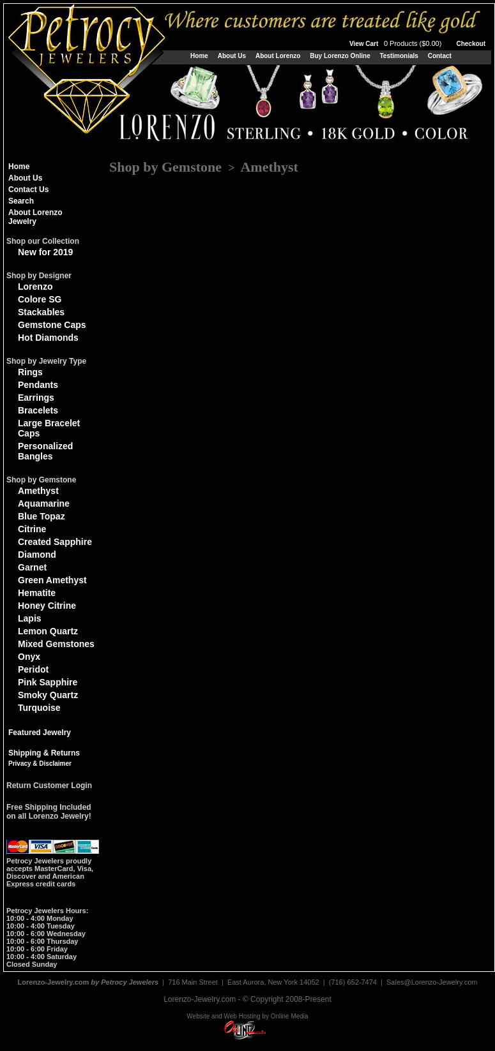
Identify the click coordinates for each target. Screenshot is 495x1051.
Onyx (29, 657)
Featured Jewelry (39, 732)
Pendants (38, 385)
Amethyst (38, 491)
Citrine (32, 529)
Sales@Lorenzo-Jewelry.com (431, 982)
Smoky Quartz (48, 695)
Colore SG (39, 299)
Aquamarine (44, 503)
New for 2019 (45, 252)
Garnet (32, 567)
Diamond (37, 554)
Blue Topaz (41, 516)
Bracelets (38, 410)
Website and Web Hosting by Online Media (247, 1016)
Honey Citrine (47, 605)
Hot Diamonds (48, 337)
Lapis (30, 618)
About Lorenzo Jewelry (35, 217)
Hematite (37, 593)
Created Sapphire (55, 542)
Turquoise (39, 708)
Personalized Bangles (45, 451)
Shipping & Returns (44, 753)
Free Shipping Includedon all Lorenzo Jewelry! (48, 812)
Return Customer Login (49, 785)
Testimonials (398, 55)
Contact (440, 55)
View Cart (396, 43)
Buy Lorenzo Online (340, 55)
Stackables (41, 312)
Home (199, 55)
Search (21, 201)
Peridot (33, 669)
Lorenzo (35, 286)
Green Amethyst (52, 580)
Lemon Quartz (48, 631)
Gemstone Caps (52, 325)
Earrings (36, 397)
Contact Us (28, 189)
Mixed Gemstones (56, 644)
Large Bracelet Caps (49, 428)
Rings (30, 372)
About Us (232, 55)
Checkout (470, 43)
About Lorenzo (278, 55)
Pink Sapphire (47, 682)
